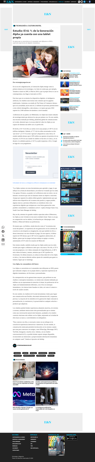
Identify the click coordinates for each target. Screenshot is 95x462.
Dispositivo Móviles (29, 355)
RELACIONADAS (20, 360)
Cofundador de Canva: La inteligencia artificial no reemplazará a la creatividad (34, 183)
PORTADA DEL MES (53, 435)
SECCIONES (15, 435)
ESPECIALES (33, 435)
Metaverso (33, 353)
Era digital (51, 355)
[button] (3, 227)
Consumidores (42, 353)
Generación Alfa (41, 355)
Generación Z (17, 355)
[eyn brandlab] (68, 169)
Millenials (52, 353)
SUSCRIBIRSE (71, 254)
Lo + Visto (66, 134)
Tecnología (17, 353)
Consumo (25, 353)
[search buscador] (79, 2)
